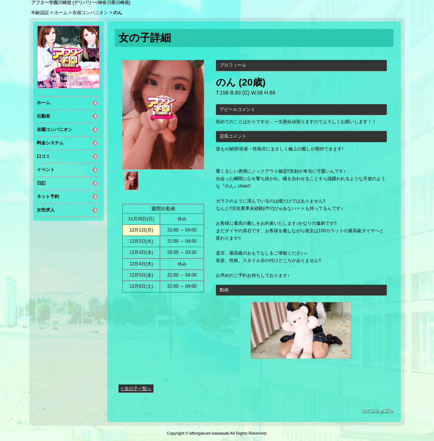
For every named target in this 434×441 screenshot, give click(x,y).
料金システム (50, 143)
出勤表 (43, 116)
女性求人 (46, 209)
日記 (41, 183)
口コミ (43, 156)
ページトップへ (377, 410)
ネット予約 (48, 196)
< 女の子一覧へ (136, 388)
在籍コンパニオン (90, 12)
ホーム (61, 12)
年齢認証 (40, 12)
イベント (46, 169)
